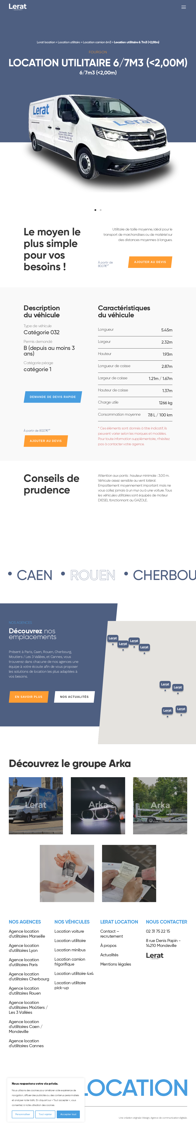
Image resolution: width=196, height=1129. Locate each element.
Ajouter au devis (150, 262)
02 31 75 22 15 (158, 931)
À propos (108, 946)
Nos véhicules (71, 922)
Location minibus (69, 950)
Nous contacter (166, 922)
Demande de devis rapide (53, 396)
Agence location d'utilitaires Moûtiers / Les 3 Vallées (28, 1008)
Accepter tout (68, 1114)
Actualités (109, 955)
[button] (167, 713)
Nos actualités (74, 696)
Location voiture (69, 931)
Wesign (145, 1117)
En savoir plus (28, 696)
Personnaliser (22, 1114)
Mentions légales (115, 964)
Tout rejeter (45, 1114)
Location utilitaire (69, 42)
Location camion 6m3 (97, 42)
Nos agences (25, 922)
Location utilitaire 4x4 (73, 974)
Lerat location (46, 42)
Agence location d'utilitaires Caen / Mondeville (25, 1027)
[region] (46, 1100)
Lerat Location (18, 7)
